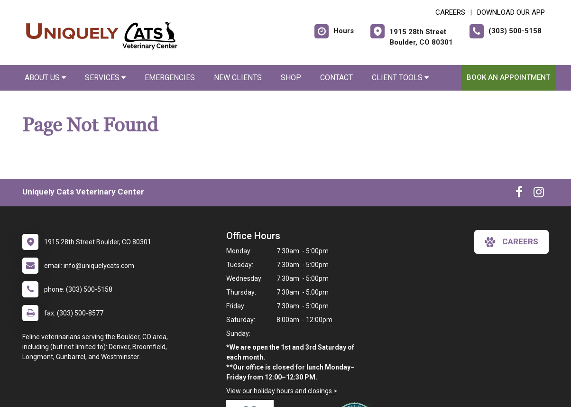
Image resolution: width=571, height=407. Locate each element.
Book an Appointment (508, 77)
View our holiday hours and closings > (281, 391)
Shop (291, 77)
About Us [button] (45, 77)
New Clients (238, 77)
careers (511, 242)
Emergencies (170, 77)
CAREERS (450, 12)
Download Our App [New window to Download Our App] (511, 12)
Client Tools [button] (400, 77)
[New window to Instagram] (539, 194)
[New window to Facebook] (519, 194)
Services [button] (105, 77)
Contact (336, 77)
